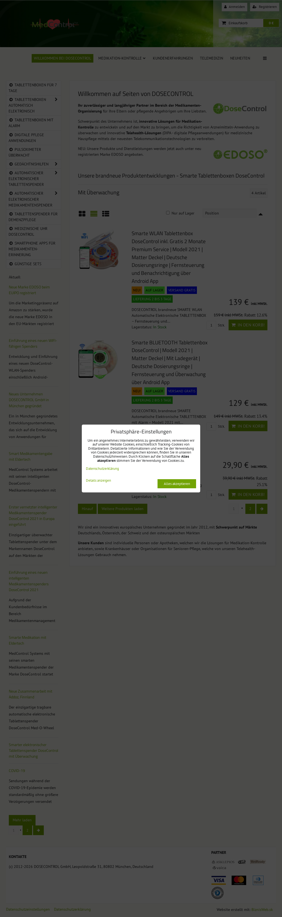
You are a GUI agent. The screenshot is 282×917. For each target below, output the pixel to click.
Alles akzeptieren (177, 483)
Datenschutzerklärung (102, 468)
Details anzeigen (98, 481)
